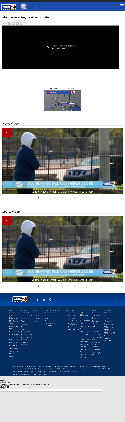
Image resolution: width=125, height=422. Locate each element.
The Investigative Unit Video (49, 323)
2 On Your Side (50, 313)
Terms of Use (83, 366)
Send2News (13, 348)
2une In (12, 313)
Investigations (50, 310)
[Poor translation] (6, 387)
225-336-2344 (106, 369)
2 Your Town (96, 313)
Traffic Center (73, 324)
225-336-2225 (60, 369)
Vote (11, 356)
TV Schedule (108, 327)
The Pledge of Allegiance (97, 354)
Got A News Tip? (13, 335)
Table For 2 (96, 350)
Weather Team (26, 334)
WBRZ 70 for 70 (109, 333)
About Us (107, 310)
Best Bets (36, 313)
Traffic (71, 310)
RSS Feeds (13, 345)
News (11, 310)
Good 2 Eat (96, 334)
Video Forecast (26, 316)
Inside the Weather (24, 343)
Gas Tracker (72, 313)
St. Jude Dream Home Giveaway (97, 344)
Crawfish (95, 331)
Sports (35, 310)
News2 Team (14, 339)
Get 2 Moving (14, 331)
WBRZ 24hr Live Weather (26, 338)
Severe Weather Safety (26, 330)
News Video (13, 342)
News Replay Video (84, 327)
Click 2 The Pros (95, 327)
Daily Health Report (13, 327)
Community (96, 310)
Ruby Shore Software (41, 374)
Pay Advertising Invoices (99, 366)
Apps (106, 316)
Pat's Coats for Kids (97, 338)
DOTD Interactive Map (73, 328)
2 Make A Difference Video (84, 315)
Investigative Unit (49, 317)
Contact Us (58, 366)
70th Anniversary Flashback (108, 338)
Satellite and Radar (25, 320)
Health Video (84, 323)
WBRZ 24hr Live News (85, 351)
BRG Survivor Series (14, 322)
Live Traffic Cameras (72, 317)
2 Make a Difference (13, 317)
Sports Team (37, 319)
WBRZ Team (108, 330)
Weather (24, 310)
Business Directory (95, 322)
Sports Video (37, 322)
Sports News (37, 316)
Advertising (108, 313)
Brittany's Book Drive (97, 317)
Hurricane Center (24, 325)
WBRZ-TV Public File (45, 366)
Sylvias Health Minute (14, 352)
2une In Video (85, 320)
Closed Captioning (18, 366)
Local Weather (26, 313)
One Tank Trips (73, 321)
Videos (82, 310)
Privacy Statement (70, 366)
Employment (108, 324)
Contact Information (108, 320)
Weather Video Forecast (85, 345)
